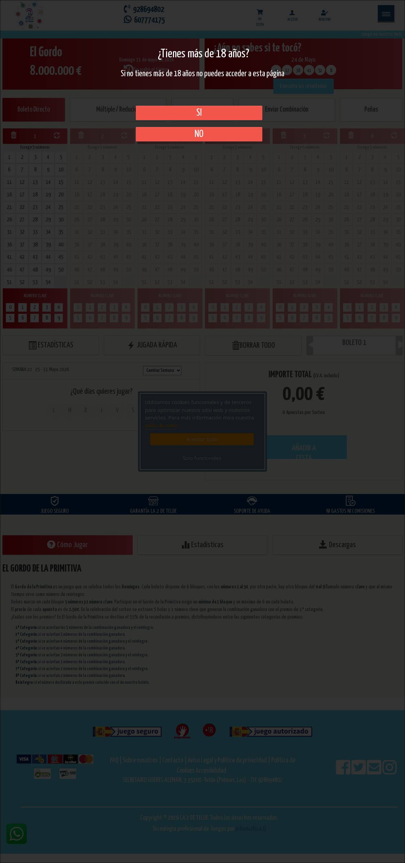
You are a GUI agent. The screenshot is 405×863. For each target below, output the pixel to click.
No (199, 134)
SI (199, 113)
